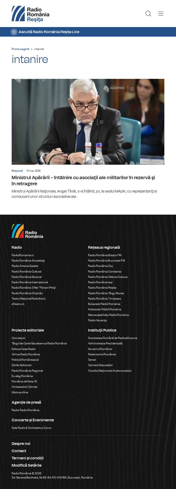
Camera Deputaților (100, 365)
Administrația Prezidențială (105, 343)
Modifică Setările (26, 465)
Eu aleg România (22, 376)
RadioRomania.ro (23, 255)
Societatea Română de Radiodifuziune (112, 338)
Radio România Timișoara (104, 298)
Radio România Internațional (30, 282)
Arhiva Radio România (26, 354)
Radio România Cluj (100, 266)
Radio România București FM (106, 260)
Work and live (20, 392)
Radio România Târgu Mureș (106, 293)
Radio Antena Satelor (25, 266)
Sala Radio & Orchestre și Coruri (32, 427)
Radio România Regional (27, 370)
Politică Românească (25, 359)
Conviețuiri (18, 338)
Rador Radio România (25, 410)
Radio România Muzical (26, 277)
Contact (19, 451)
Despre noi (21, 444)
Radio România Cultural (26, 271)
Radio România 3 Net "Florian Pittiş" (34, 287)
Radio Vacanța (97, 320)
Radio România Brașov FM (104, 255)
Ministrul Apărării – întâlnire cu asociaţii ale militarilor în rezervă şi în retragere (88, 139)
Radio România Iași (100, 282)
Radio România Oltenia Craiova (108, 277)
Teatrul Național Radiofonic (29, 298)
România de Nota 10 (24, 381)
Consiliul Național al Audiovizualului (110, 370)
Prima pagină (20, 49)
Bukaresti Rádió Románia (104, 304)
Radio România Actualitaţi (28, 260)
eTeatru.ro (18, 304)
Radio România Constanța (104, 271)
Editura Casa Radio (24, 349)
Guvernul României (100, 349)
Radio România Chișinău (27, 293)
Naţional (17, 170)
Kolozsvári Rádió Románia (104, 309)
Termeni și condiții (28, 458)
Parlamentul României (102, 354)
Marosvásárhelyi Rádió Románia (108, 315)
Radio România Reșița (102, 287)
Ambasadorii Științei (25, 386)
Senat (92, 359)
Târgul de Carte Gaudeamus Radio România (39, 343)
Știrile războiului (22, 365)
